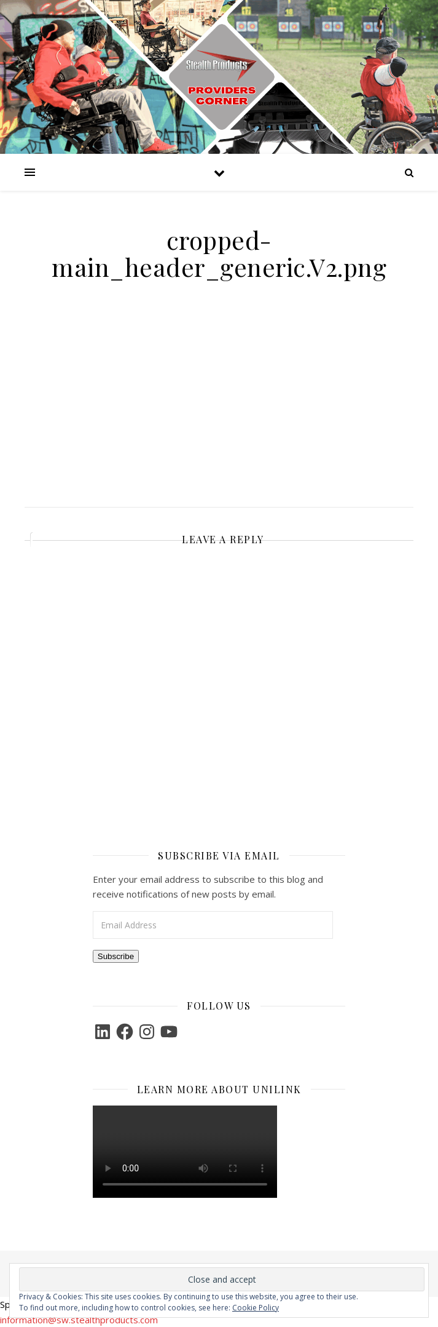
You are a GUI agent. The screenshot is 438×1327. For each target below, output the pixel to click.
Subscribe (116, 956)
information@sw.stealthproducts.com (79, 1319)
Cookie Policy (255, 1307)
